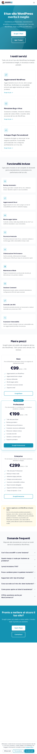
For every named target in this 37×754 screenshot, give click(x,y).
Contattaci (18, 634)
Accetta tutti (29, 751)
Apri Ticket (18, 40)
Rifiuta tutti (7, 751)
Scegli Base (18, 393)
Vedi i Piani (18, 628)
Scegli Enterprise (18, 496)
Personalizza (18, 751)
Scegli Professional (18, 445)
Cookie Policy (29, 747)
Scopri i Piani (18, 34)
